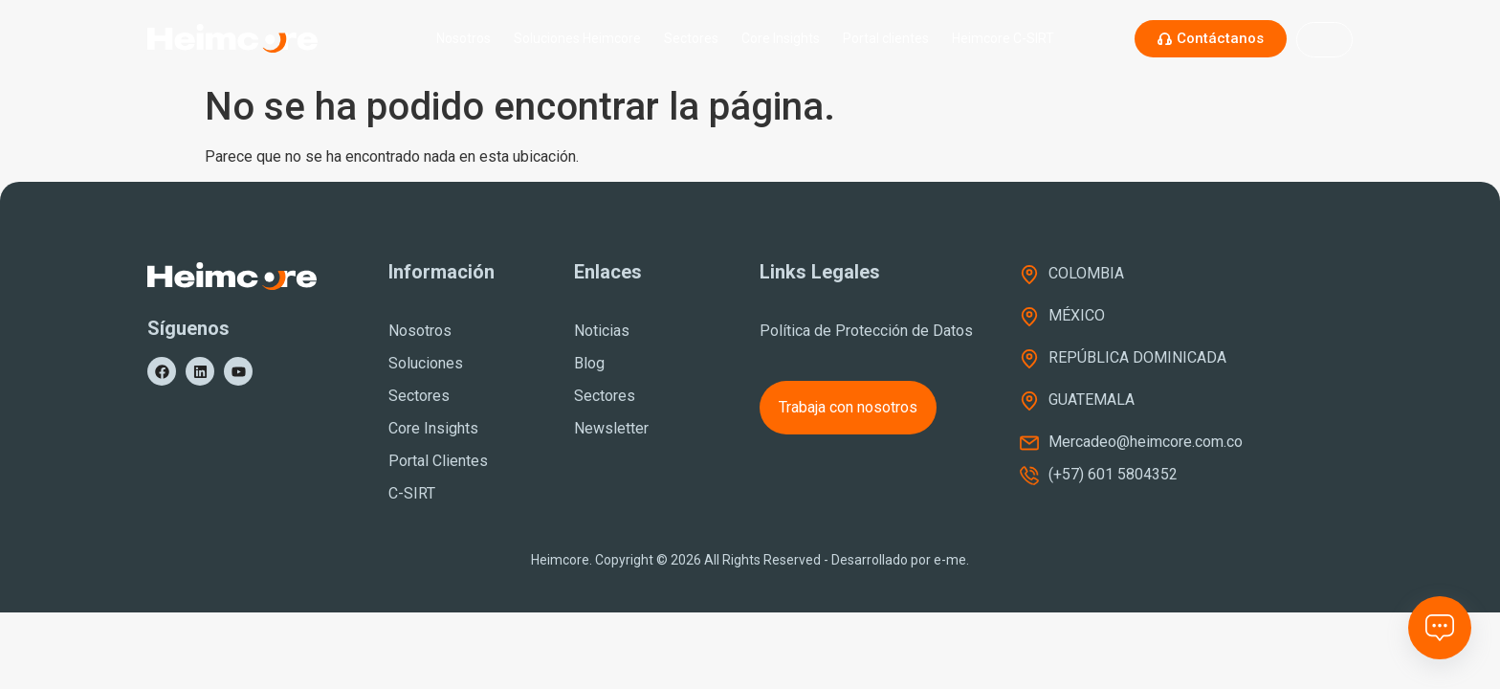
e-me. (951, 559)
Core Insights (780, 38)
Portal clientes (886, 38)
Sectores (691, 38)
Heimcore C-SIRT (1008, 38)
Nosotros (463, 38)
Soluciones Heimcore (577, 38)
